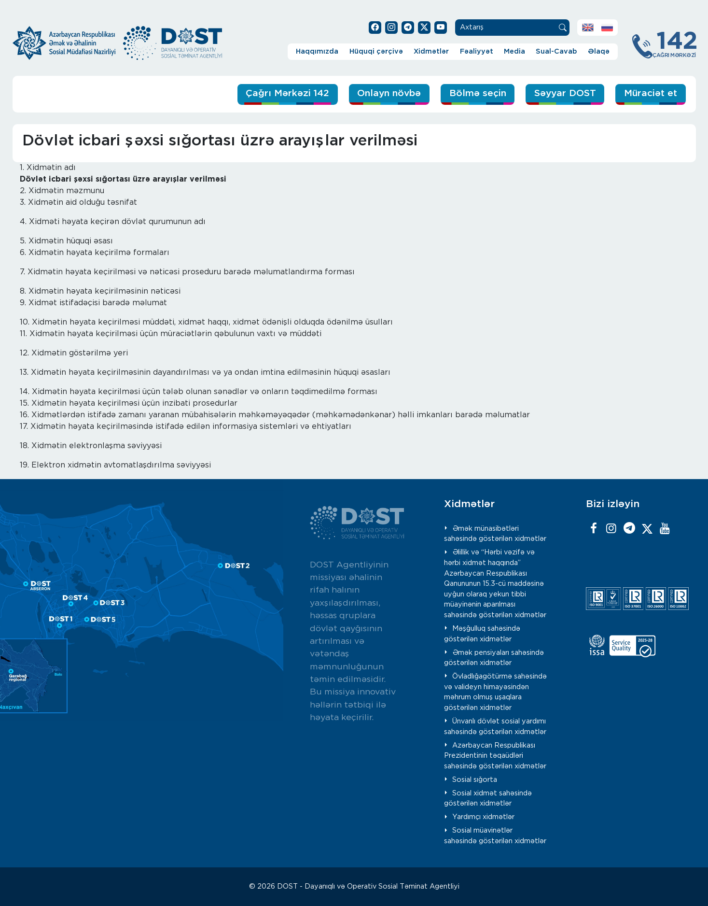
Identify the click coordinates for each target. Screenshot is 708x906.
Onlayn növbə (389, 93)
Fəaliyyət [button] (476, 51)
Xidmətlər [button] (431, 51)
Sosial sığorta (474, 780)
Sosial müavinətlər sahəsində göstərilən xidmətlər (495, 835)
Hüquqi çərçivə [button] (376, 51)
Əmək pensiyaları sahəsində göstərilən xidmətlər (494, 658)
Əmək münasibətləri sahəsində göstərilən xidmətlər (495, 533)
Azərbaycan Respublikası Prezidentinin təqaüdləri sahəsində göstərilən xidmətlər (495, 755)
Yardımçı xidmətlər (483, 817)
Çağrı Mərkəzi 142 (287, 93)
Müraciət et (650, 93)
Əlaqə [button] (599, 51)
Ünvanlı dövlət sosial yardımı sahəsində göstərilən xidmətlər (495, 726)
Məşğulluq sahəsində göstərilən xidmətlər (482, 633)
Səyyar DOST (565, 93)
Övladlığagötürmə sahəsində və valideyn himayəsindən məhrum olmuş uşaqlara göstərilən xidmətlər (495, 692)
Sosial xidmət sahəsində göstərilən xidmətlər (488, 798)
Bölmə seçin (477, 93)
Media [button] (514, 51)
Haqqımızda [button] (317, 51)
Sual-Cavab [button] (556, 51)
